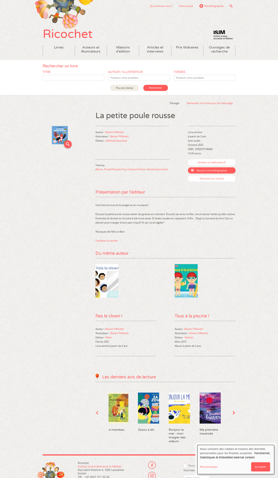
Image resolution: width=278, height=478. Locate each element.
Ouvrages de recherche (219, 49)
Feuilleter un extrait (106, 240)
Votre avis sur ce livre (212, 178)
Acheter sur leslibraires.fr (212, 162)
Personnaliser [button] (209, 467)
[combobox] (139, 78)
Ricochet (68, 34)
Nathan (189, 337)
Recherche (231, 6)
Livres (59, 47)
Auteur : (100, 132)
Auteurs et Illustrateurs (90, 49)
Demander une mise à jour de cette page (210, 103)
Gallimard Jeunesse (116, 140)
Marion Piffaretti (114, 132)
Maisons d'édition (123, 49)
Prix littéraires (187, 47)
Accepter (260, 467)
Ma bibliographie (213, 6)
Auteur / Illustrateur (125, 72)
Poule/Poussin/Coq (115, 169)
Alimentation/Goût (157, 169)
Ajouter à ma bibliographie (212, 170)
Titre (47, 72)
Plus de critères (124, 88)
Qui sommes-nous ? (161, 6)
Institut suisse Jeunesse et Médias (223, 34)
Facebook (152, 465)
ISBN (190, 149)
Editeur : (100, 140)
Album (99, 169)
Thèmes (179, 72)
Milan (108, 337)
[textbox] (140, 78)
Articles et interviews (155, 49)
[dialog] (235, 459)
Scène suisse (186, 6)
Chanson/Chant (136, 169)
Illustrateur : (102, 136)
